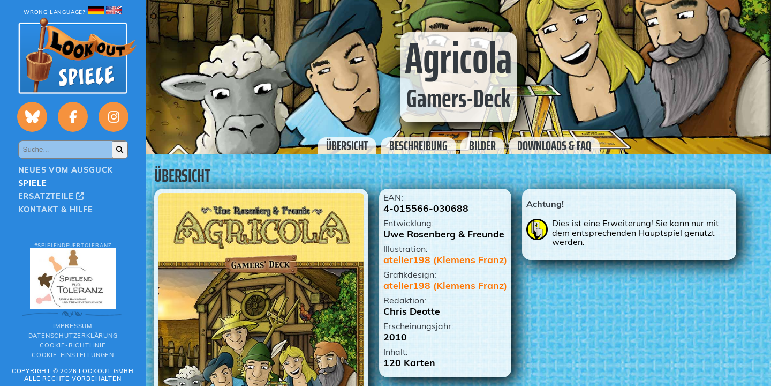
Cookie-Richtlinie (73, 345)
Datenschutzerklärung (73, 335)
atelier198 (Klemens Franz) (445, 259)
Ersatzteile (51, 196)
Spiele (32, 183)
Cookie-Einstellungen (73, 355)
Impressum (73, 326)
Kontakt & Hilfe (55, 209)
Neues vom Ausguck (66, 170)
